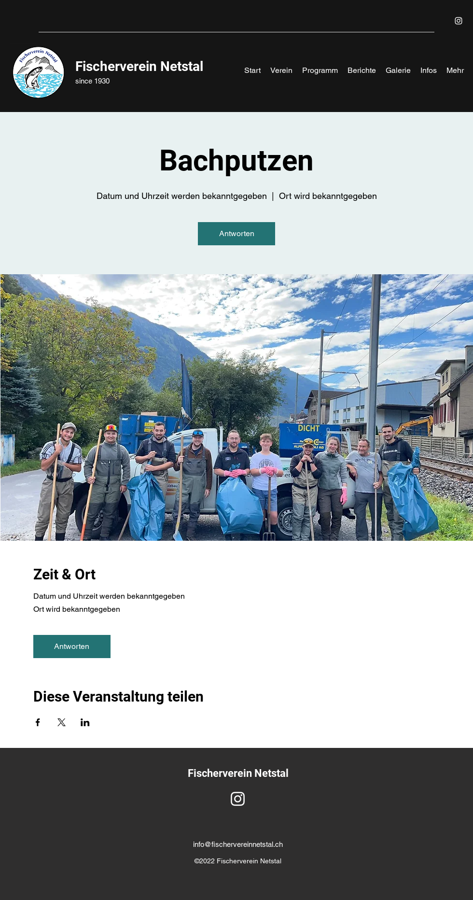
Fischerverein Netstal (139, 66)
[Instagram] (458, 21)
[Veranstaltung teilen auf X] (61, 722)
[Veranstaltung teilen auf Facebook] (37, 722)
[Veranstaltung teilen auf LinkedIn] (85, 722)
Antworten (236, 233)
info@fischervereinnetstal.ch (238, 844)
